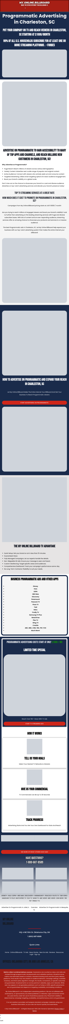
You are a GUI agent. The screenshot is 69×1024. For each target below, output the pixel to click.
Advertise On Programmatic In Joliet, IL (15, 907)
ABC (26, 628)
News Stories (33, 952)
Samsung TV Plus (8, 898)
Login (31, 954)
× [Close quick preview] (0, 1015)
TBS (37, 628)
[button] (25, 8)
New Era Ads (43, 952)
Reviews (52, 952)
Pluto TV (55, 896)
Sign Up (37, 954)
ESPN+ (14, 896)
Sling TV (36, 898)
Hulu (10, 896)
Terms (34, 1011)
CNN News (60, 898)
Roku (65, 896)
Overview (34, 907)
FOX (44, 628)
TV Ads (25, 952)
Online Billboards (16, 952)
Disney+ (4, 896)
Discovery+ (29, 896)
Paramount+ (39, 896)
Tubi (61, 896)
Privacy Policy (59, 1009)
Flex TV (29, 898)
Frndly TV (35, 612)
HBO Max (20, 896)
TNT (41, 628)
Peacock (48, 896)
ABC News (43, 898)
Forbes (51, 45)
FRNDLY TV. (36, 901)
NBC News (51, 898)
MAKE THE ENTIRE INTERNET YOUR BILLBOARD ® (34, 5)
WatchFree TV (21, 898)
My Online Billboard (34, 2)
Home (7, 952)
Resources (60, 952)
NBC (30, 628)
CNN (34, 628)
